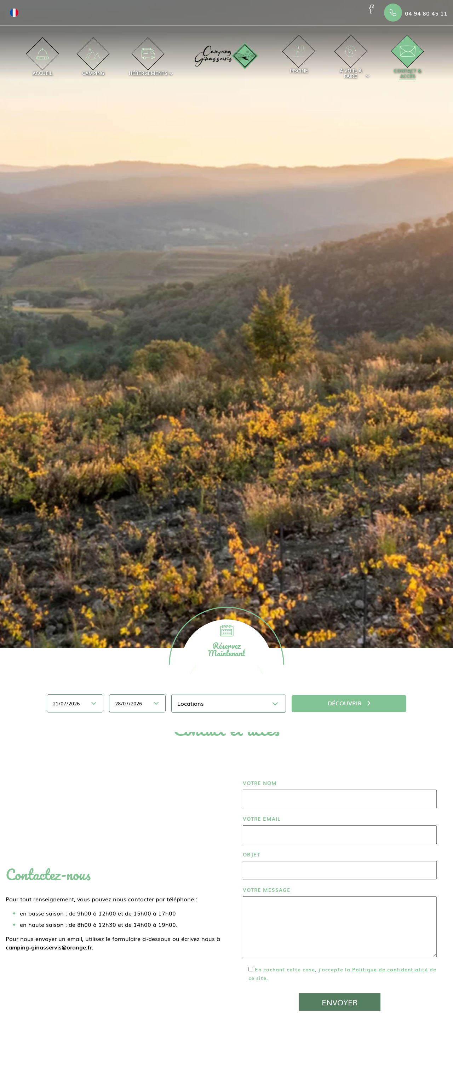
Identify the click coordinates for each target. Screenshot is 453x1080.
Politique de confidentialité (390, 969)
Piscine (299, 60)
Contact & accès (407, 62)
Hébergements (148, 62)
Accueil (42, 62)
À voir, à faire (351, 62)
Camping (93, 62)
